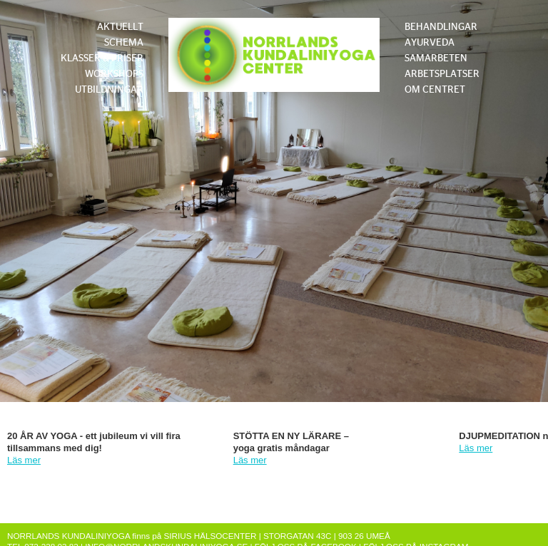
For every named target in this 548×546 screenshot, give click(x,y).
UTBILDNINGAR (109, 90)
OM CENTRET (435, 90)
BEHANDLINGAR (441, 27)
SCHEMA (123, 43)
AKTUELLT (120, 27)
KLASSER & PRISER (102, 58)
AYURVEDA (430, 43)
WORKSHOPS (114, 74)
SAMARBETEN (436, 58)
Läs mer (24, 460)
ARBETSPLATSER (442, 74)
